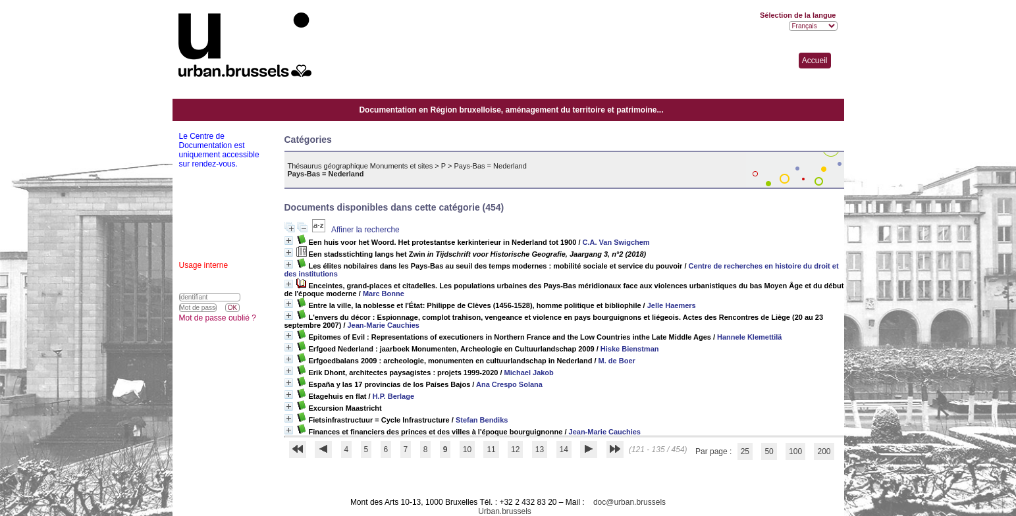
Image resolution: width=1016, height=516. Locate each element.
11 (491, 449)
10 (467, 449)
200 (823, 451)
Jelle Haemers (671, 305)
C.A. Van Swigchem (616, 242)
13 (539, 449)
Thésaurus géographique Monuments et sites (360, 166)
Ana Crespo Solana (509, 384)
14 (564, 449)
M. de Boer (617, 361)
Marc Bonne (383, 293)
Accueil (815, 60)
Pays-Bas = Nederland (490, 166)
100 (795, 451)
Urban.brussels (504, 511)
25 (745, 451)
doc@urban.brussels (629, 502)
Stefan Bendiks (482, 420)
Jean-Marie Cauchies (383, 325)
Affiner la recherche (365, 229)
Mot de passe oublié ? (217, 317)
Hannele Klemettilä (749, 337)
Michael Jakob (529, 372)
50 (768, 451)
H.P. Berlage (393, 396)
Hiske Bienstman (630, 349)
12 (515, 449)
